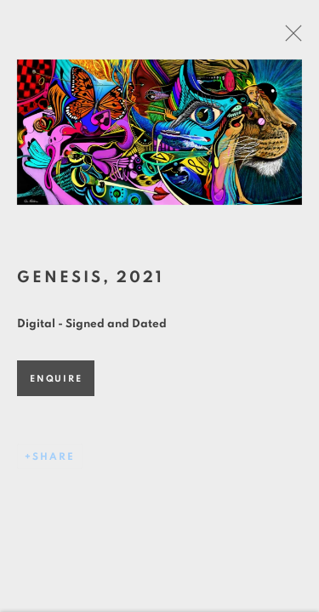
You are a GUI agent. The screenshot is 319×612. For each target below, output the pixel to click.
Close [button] (293, 38)
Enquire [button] (56, 382)
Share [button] (53, 460)
